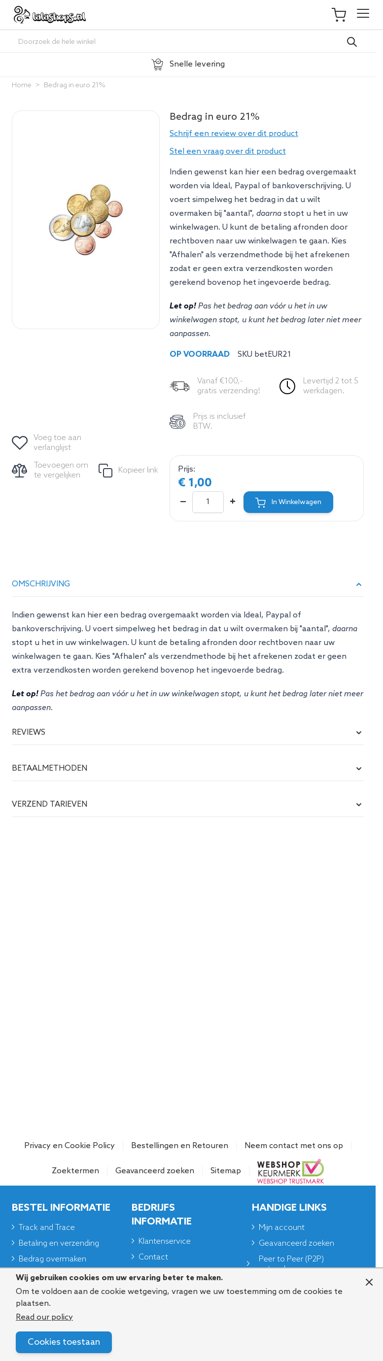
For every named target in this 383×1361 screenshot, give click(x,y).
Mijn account (282, 1227)
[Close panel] (369, 1282)
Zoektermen (75, 1171)
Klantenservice (165, 1241)
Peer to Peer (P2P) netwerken (291, 1264)
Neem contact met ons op (293, 1146)
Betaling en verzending (59, 1243)
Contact (153, 1257)
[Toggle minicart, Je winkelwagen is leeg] (343, 15)
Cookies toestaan (64, 1342)
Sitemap (225, 1171)
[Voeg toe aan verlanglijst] (47, 443)
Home (22, 85)
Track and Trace (47, 1227)
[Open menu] (363, 14)
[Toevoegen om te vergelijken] (51, 470)
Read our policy (44, 1317)
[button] (267, 134)
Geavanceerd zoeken (154, 1171)
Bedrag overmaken (52, 1259)
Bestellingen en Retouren (179, 1146)
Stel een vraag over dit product (228, 151)
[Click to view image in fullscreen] (85, 219)
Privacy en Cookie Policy (69, 1146)
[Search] (352, 42)
